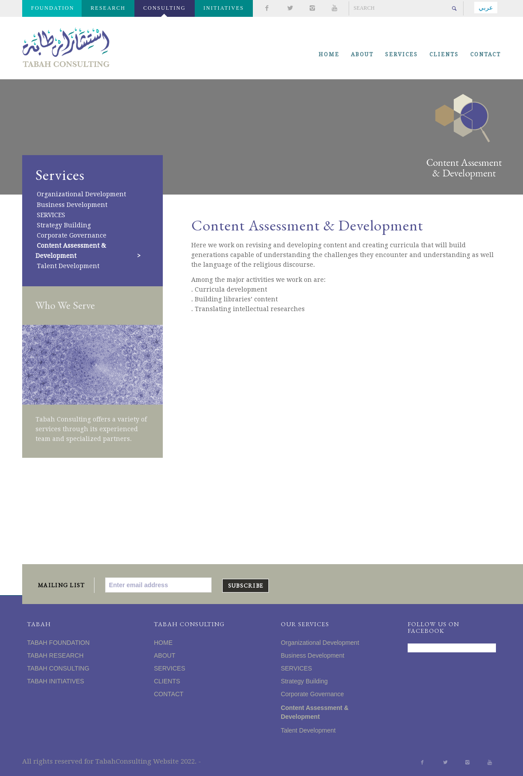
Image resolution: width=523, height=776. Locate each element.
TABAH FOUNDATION (58, 642)
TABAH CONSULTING (58, 668)
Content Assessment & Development (70, 250)
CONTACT (169, 694)
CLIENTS (167, 681)
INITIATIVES (224, 8)
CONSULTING (164, 8)
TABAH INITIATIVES (55, 681)
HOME (163, 642)
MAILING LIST (61, 585)
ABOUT (164, 655)
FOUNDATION (52, 8)
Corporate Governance (71, 235)
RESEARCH (108, 8)
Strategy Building (64, 225)
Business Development (72, 204)
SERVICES (51, 214)
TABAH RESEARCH (55, 655)
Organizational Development (81, 194)
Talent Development (68, 265)
